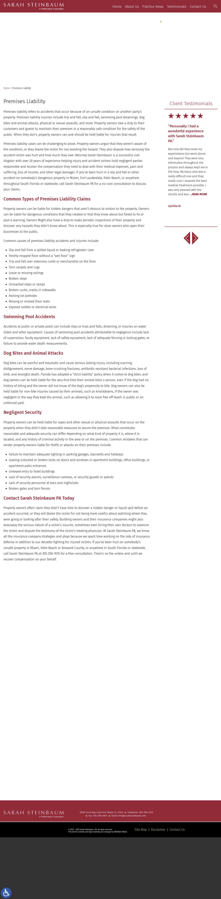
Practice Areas (153, 6)
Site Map (141, 830)
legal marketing (95, 832)
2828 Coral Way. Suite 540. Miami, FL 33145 (101, 815)
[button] (187, 238)
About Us (132, 6)
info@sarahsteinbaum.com (132, 819)
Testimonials (177, 6)
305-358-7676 (209, 21)
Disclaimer (158, 830)
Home (117, 6)
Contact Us (198, 6)
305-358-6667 (100, 819)
